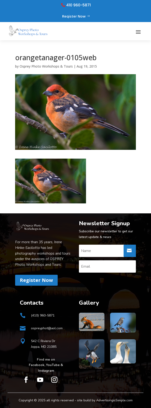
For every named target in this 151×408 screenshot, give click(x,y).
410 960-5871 (78, 5)
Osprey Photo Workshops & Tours (46, 66)
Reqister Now (74, 16)
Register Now (36, 280)
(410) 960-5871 (43, 315)
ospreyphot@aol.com (47, 328)
